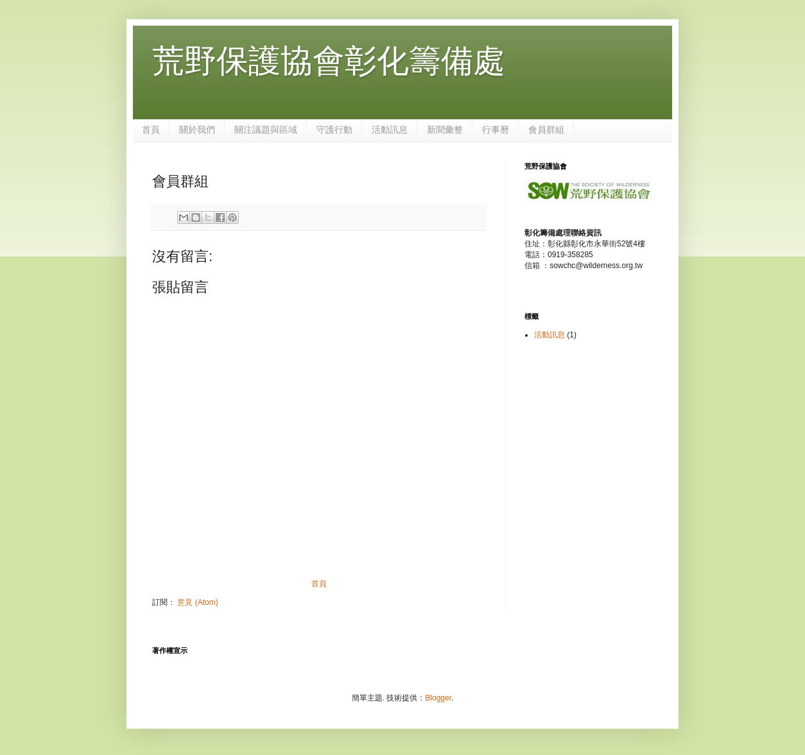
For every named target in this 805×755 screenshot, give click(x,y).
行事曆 (495, 129)
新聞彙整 (445, 129)
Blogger (438, 697)
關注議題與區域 (265, 129)
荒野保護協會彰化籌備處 (328, 61)
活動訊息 (390, 129)
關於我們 (197, 129)
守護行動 (334, 129)
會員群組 (546, 129)
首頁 (151, 129)
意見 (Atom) (197, 602)
